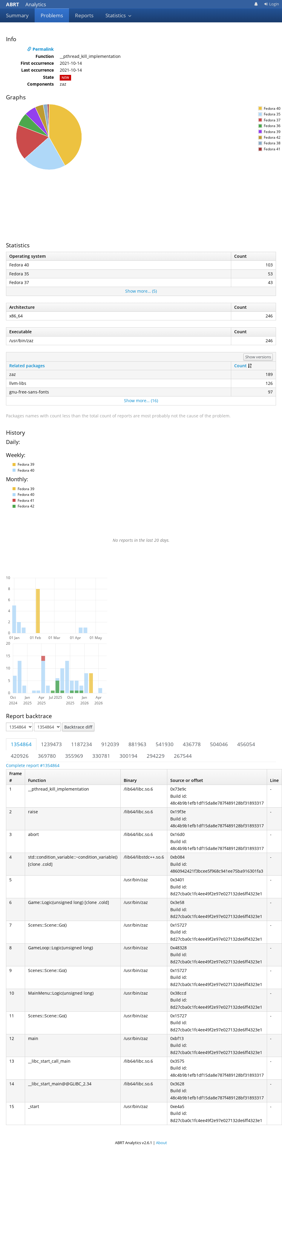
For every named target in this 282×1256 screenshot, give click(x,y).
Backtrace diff (78, 727)
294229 (156, 755)
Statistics (118, 15)
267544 (183, 755)
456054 (246, 744)
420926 (20, 755)
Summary (17, 15)
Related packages (27, 365)
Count (240, 365)
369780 (47, 755)
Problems (52, 15)
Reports (84, 15)
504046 (219, 744)
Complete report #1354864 (32, 765)
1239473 (51, 744)
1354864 (21, 744)
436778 (192, 744)
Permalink (40, 49)
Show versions (258, 356)
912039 (110, 744)
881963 (137, 744)
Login (271, 4)
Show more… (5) (141, 291)
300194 (128, 755)
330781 (101, 755)
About (161, 1142)
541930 (165, 744)
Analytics (26, 4)
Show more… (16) (141, 400)
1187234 (81, 744)
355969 (74, 755)
